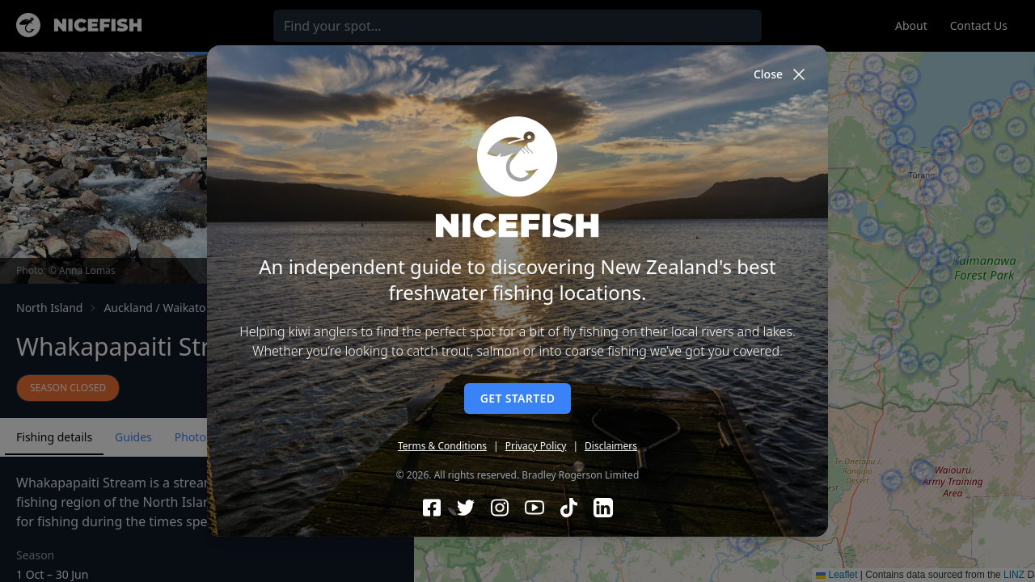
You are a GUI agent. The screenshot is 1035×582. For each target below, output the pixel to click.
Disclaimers (611, 446)
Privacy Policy (536, 446)
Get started (518, 398)
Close (781, 74)
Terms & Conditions (442, 446)
